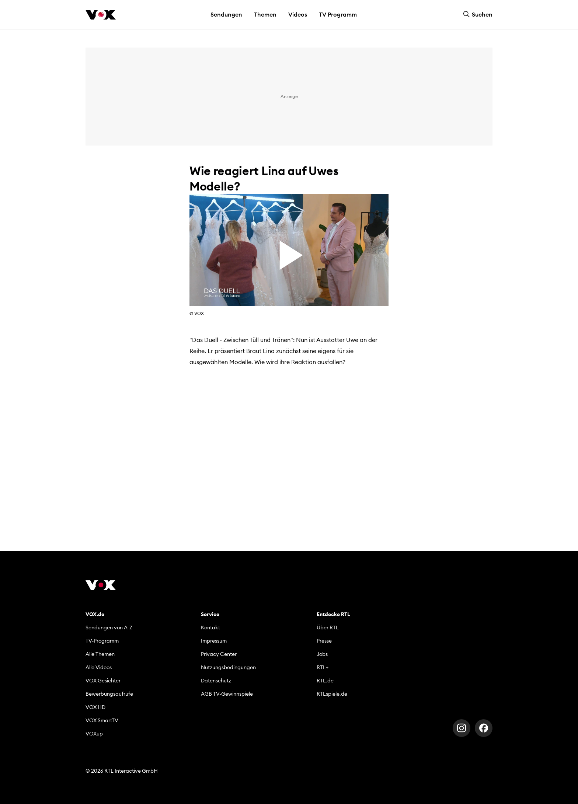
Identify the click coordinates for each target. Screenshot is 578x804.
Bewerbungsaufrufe (109, 694)
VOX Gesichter (103, 680)
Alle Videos (99, 667)
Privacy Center (219, 654)
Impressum (214, 640)
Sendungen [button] (226, 14)
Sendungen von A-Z (109, 627)
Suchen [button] (477, 14)
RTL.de (325, 680)
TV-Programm (102, 640)
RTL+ (322, 667)
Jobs (322, 654)
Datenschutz (216, 680)
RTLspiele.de (332, 694)
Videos (297, 14)
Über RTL (328, 627)
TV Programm (338, 14)
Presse (324, 640)
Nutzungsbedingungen (228, 667)
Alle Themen (100, 654)
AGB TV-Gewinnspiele (227, 694)
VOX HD (95, 707)
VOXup (94, 733)
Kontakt (210, 627)
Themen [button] (265, 14)
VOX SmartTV (102, 720)
